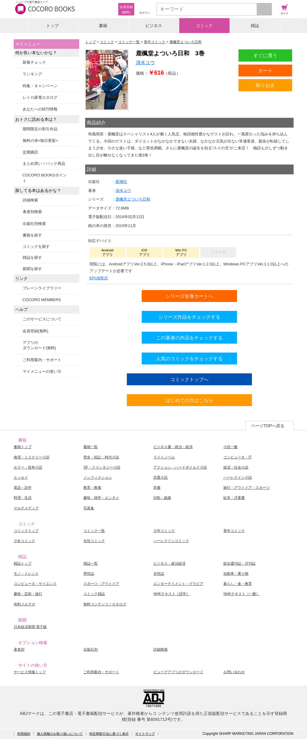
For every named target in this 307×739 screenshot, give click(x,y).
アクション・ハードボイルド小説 (180, 467)
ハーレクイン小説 (237, 477)
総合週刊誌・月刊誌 (239, 563)
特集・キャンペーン (40, 86)
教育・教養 (92, 488)
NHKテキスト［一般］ (241, 594)
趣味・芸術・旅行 (28, 594)
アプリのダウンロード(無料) (39, 345)
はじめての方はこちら (189, 400)
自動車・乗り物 (235, 574)
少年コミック (164, 531)
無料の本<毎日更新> (40, 140)
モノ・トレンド (26, 574)
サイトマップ (145, 733)
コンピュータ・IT (237, 457)
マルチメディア (26, 508)
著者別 (19, 649)
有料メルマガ (24, 604)
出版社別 (90, 649)
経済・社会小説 (235, 467)
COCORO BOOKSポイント (45, 178)
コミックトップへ (189, 379)
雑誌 (255, 25)
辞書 (156, 488)
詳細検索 (30, 200)
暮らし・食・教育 (237, 584)
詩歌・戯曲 (162, 498)
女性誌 (158, 574)
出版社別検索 (34, 223)
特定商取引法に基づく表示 (109, 733)
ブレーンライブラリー (42, 288)
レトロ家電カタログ (40, 97)
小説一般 (230, 447)
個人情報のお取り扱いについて (60, 733)
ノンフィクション (97, 477)
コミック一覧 (94, 531)
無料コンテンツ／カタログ (104, 604)
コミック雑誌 (94, 594)
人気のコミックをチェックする (189, 358)
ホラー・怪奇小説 (28, 467)
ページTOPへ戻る (268, 425)
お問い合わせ (234, 672)
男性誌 (88, 574)
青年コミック (234, 531)
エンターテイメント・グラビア (178, 584)
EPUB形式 (99, 278)
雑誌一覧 (90, 563)
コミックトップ (26, 531)
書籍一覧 (90, 447)
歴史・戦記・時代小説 (101, 457)
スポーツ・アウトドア (101, 584)
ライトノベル (164, 457)
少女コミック (24, 541)
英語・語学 (23, 488)
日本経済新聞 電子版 (30, 627)
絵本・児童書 (234, 498)
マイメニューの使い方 (42, 371)
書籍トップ (23, 447)
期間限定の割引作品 (40, 129)
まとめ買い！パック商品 (44, 163)
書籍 (103, 25)
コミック (204, 25)
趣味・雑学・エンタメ (101, 498)
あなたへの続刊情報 (40, 109)
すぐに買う (265, 55)
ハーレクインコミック (171, 541)
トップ (52, 25)
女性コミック (94, 541)
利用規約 (23, 733)
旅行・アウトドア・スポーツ (246, 488)
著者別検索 (32, 211)
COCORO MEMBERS (42, 300)
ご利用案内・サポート (42, 360)
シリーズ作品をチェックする (189, 317)
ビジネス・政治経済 (169, 563)
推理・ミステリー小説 (31, 457)
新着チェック (34, 62)
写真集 (88, 508)
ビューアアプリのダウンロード (178, 672)
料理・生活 (23, 498)
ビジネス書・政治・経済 (173, 447)
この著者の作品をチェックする (189, 337)
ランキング (32, 74)
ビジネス (153, 25)
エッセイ (21, 477)
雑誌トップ (23, 563)
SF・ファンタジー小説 (101, 467)
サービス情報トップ (30, 672)
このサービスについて (42, 319)
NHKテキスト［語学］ (171, 594)
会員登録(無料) (36, 331)
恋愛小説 (160, 477)
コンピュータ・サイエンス (35, 584)
